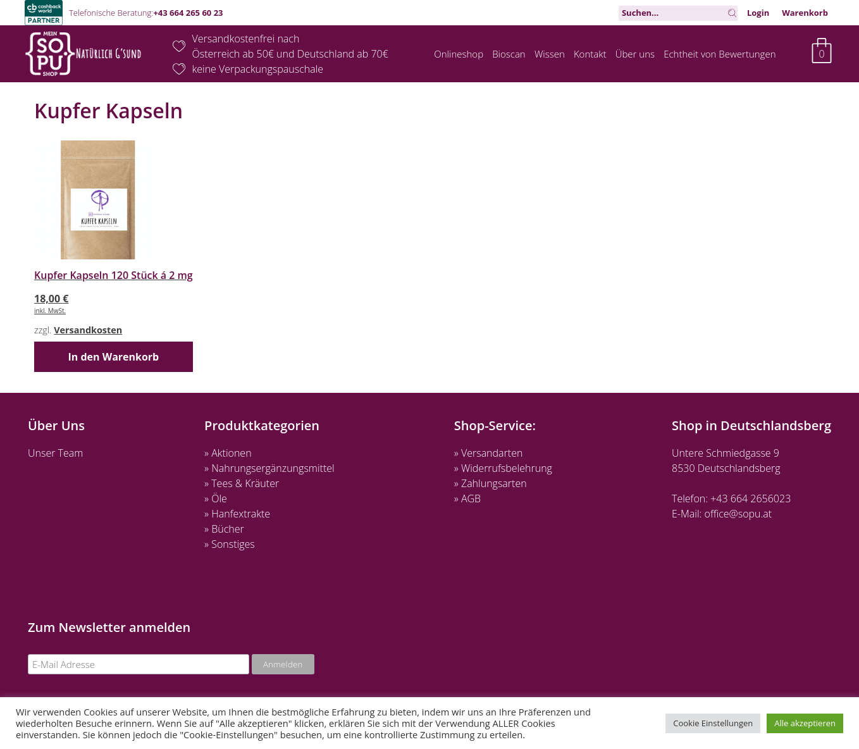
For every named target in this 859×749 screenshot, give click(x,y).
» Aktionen (227, 453)
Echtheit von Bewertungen (720, 53)
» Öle (215, 498)
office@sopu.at (738, 514)
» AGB (467, 498)
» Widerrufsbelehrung (503, 468)
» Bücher (224, 529)
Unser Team (55, 453)
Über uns (635, 53)
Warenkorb (805, 12)
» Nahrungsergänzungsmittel (269, 468)
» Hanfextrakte (237, 514)
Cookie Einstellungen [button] (713, 723)
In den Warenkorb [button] (113, 357)
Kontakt (590, 53)
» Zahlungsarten (490, 483)
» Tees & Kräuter (241, 483)
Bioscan (509, 53)
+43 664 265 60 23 (188, 12)
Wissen (550, 53)
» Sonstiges (229, 544)
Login (758, 12)
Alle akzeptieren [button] (805, 723)
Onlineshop (458, 53)
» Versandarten (488, 453)
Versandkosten (88, 330)
